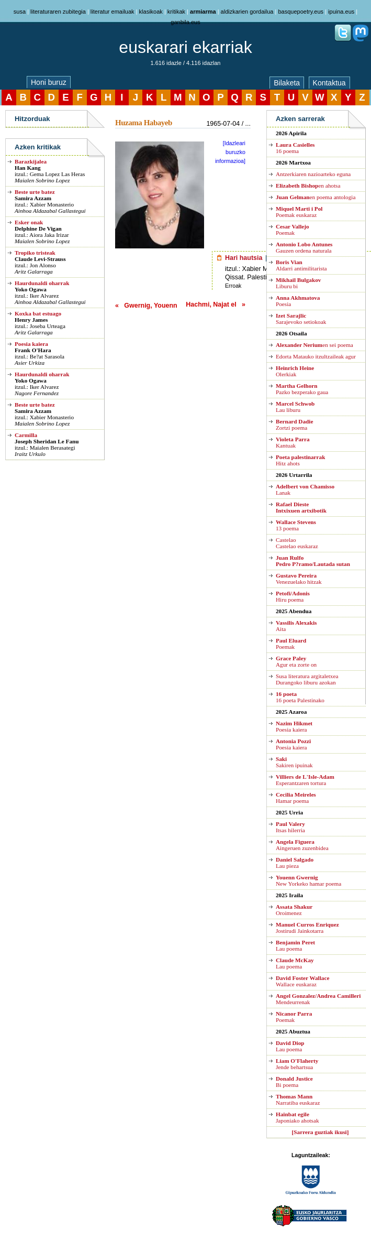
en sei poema (314, 345)
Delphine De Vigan (38, 228)
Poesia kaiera (31, 344)
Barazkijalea (31, 161)
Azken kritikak (38, 147)
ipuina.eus (341, 11)
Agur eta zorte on (296, 661)
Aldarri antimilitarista (301, 265)
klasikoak (151, 11)
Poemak (292, 229)
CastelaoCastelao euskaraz (297, 543)
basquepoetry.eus (300, 11)
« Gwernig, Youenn (146, 305)
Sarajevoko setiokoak (301, 318)
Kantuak (293, 442)
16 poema (295, 147)
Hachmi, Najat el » (215, 304)
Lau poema (295, 945)
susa (20, 11)
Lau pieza (294, 862)
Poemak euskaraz (299, 211)
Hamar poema (296, 797)
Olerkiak (295, 371)
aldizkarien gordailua (247, 11)
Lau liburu (295, 406)
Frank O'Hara (33, 350)
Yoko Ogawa (31, 289)
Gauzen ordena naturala (304, 247)
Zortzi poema (294, 424)
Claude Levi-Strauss (40, 259)
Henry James (31, 320)
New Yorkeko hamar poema (308, 880)
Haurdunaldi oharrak (42, 283)
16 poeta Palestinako (300, 697)
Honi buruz (48, 82)
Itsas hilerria (290, 827)
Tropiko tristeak (35, 252)
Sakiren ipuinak (294, 762)
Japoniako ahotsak (297, 1117)
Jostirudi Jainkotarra (307, 927)
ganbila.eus (185, 22)
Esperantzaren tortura (305, 780)
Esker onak (29, 222)
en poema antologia (315, 197)
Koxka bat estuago (38, 313)
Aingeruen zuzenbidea (302, 845)
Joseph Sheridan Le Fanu (47, 441)
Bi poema (294, 1081)
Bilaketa (287, 83)
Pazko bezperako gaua (302, 389)
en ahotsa (308, 185)
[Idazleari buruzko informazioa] (230, 152)
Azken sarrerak (300, 119)
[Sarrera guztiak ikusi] (320, 1132)
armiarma (203, 11)
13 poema (296, 525)
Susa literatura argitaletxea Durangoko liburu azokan (307, 679)
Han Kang (28, 168)
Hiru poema (293, 596)
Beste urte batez (35, 192)
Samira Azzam (33, 198)
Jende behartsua (297, 1064)
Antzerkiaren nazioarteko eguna (313, 174)
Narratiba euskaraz (298, 1099)
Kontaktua (329, 83)
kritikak (176, 11)
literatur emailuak (112, 11)
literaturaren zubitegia (58, 11)
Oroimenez (294, 909)
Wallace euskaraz (302, 981)
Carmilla (26, 435)
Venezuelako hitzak (299, 578)
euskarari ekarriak (185, 47)
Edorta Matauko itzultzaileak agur (316, 356)
